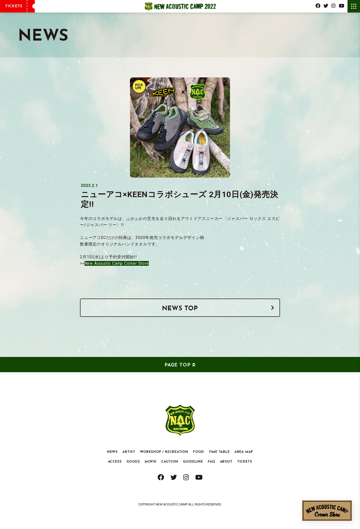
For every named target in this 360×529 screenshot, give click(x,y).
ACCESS (115, 461)
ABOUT (226, 461)
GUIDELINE (193, 461)
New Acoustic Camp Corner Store (116, 263)
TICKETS (13, 6)
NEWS (112, 452)
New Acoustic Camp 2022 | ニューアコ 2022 (180, 6)
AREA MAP (243, 452)
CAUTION (169, 461)
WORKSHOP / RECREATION (164, 452)
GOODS (133, 461)
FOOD (198, 452)
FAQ (211, 461)
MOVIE (150, 461)
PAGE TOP (177, 365)
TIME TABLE (219, 452)
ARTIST (128, 452)
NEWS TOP (180, 309)
